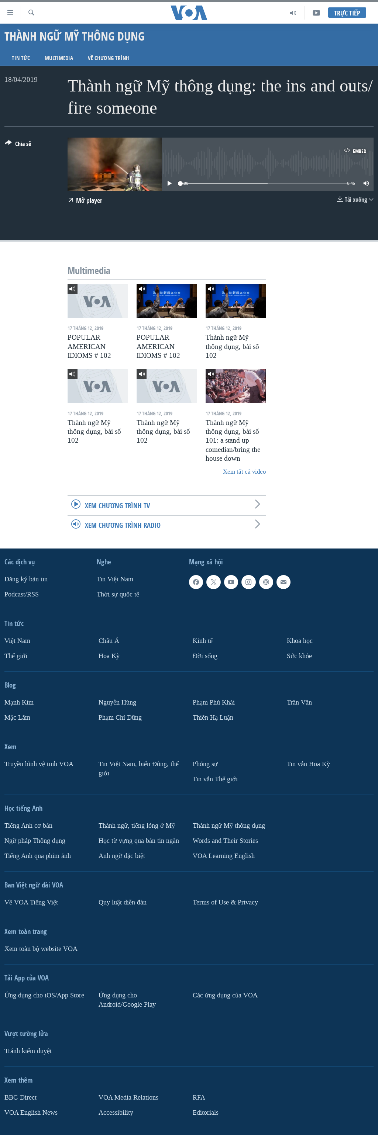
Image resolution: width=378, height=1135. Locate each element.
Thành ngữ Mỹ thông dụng (229, 825)
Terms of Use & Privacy (225, 902)
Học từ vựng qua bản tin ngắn (139, 840)
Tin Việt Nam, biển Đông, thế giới (139, 769)
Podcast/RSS (21, 594)
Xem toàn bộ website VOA (41, 948)
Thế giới (15, 656)
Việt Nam (17, 641)
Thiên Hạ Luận (213, 717)
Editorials (206, 1112)
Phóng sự (205, 764)
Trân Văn (299, 702)
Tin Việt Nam (115, 579)
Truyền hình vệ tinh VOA (38, 764)
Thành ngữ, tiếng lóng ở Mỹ (137, 825)
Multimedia (59, 58)
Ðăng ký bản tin (26, 579)
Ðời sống (205, 656)
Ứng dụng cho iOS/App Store (44, 995)
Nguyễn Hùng (117, 702)
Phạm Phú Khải (214, 702)
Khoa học (300, 641)
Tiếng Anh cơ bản (28, 825)
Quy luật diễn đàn (123, 902)
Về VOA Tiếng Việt (31, 902)
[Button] (18, 145)
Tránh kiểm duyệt (28, 1050)
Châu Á (109, 641)
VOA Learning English (224, 855)
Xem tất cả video (244, 471)
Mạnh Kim (19, 702)
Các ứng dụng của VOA (225, 995)
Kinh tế (203, 641)
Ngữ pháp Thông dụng (34, 840)
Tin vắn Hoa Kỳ (308, 764)
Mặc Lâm (17, 717)
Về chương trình (108, 58)
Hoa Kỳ (109, 656)
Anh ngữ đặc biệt (122, 855)
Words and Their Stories (225, 840)
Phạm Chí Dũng (120, 717)
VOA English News (31, 1112)
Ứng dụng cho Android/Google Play (127, 999)
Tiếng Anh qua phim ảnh (37, 855)
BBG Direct (20, 1097)
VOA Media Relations (128, 1097)
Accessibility (116, 1112)
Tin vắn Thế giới (215, 779)
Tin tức (21, 58)
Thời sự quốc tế (118, 594)
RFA (199, 1097)
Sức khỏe (299, 656)
